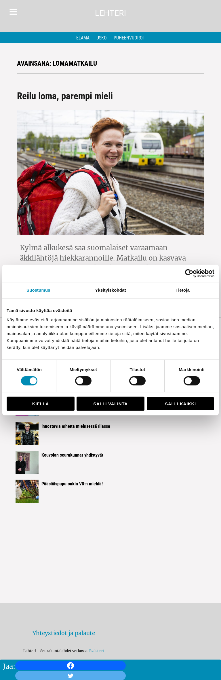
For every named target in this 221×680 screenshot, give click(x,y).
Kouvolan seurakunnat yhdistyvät (72, 455)
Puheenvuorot (129, 38)
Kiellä (40, 403)
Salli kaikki (180, 403)
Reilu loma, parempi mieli (65, 95)
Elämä (82, 38)
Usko (101, 38)
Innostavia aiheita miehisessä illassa (75, 426)
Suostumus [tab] (38, 290)
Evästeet (96, 651)
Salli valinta (110, 403)
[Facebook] (70, 665)
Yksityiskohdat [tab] (110, 290)
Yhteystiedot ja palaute (64, 633)
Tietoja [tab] (183, 290)
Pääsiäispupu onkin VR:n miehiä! (72, 483)
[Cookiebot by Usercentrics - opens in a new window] (189, 273)
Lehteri (110, 13)
